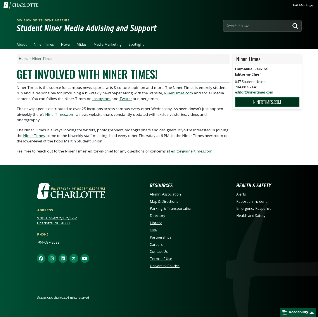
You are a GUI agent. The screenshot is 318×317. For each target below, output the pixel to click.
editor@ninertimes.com (192, 151)
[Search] (295, 26)
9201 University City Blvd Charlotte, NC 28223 (57, 220)
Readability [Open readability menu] (295, 312)
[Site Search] (257, 25)
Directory (157, 215)
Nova (65, 44)
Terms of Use (161, 258)
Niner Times (44, 44)
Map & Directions (164, 201)
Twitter (125, 98)
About (22, 44)
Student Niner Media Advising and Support (87, 28)
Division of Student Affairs (43, 20)
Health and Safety (250, 215)
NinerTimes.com (178, 92)
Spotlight (136, 44)
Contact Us (159, 251)
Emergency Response (253, 208)
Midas (81, 44)
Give (153, 230)
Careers (156, 244)
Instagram (101, 98)
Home (24, 58)
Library (156, 222)
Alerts (241, 194)
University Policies (165, 265)
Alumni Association (165, 194)
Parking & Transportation (171, 208)
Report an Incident (251, 201)
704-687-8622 (48, 242)
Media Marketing (107, 44)
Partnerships (160, 237)
